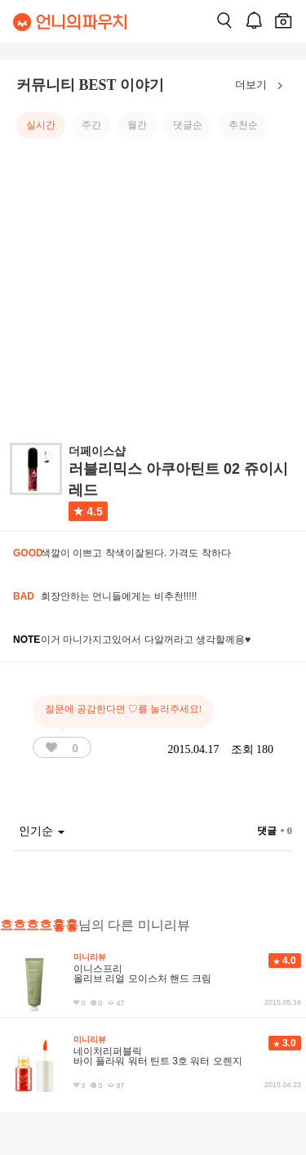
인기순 (41, 831)
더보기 (262, 86)
